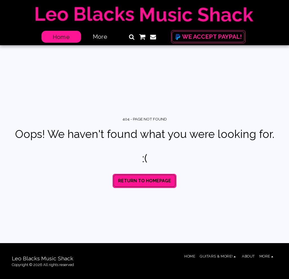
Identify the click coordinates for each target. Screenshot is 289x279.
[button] (132, 37)
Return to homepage (144, 180)
